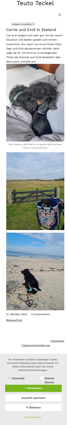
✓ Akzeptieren (33, 388)
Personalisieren (33, 417)
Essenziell (15, 378)
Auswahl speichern (33, 397)
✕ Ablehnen (33, 407)
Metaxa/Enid (14, 320)
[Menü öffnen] (60, 15)
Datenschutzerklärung (36, 345)
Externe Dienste (47, 378)
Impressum (57, 340)
